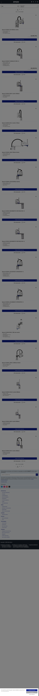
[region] (19, 692)
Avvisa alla (31, 692)
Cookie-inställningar (32, 694)
